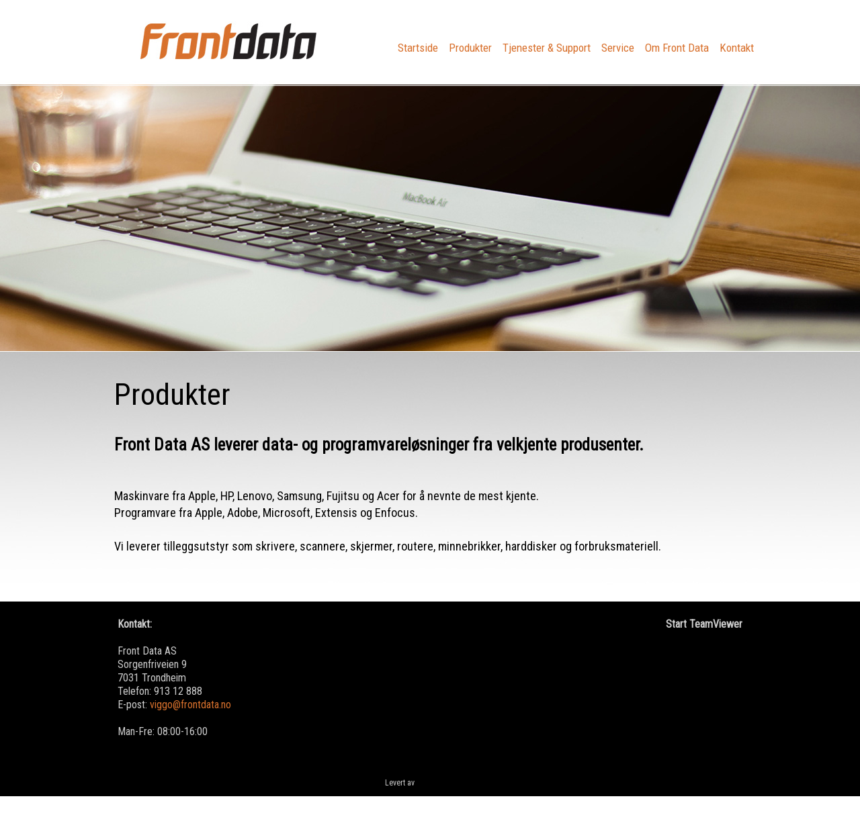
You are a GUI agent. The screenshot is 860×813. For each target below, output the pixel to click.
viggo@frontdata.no (190, 704)
